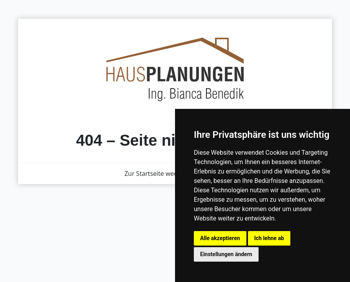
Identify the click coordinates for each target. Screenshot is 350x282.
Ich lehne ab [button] (269, 238)
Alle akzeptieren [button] (220, 238)
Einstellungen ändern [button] (226, 254)
